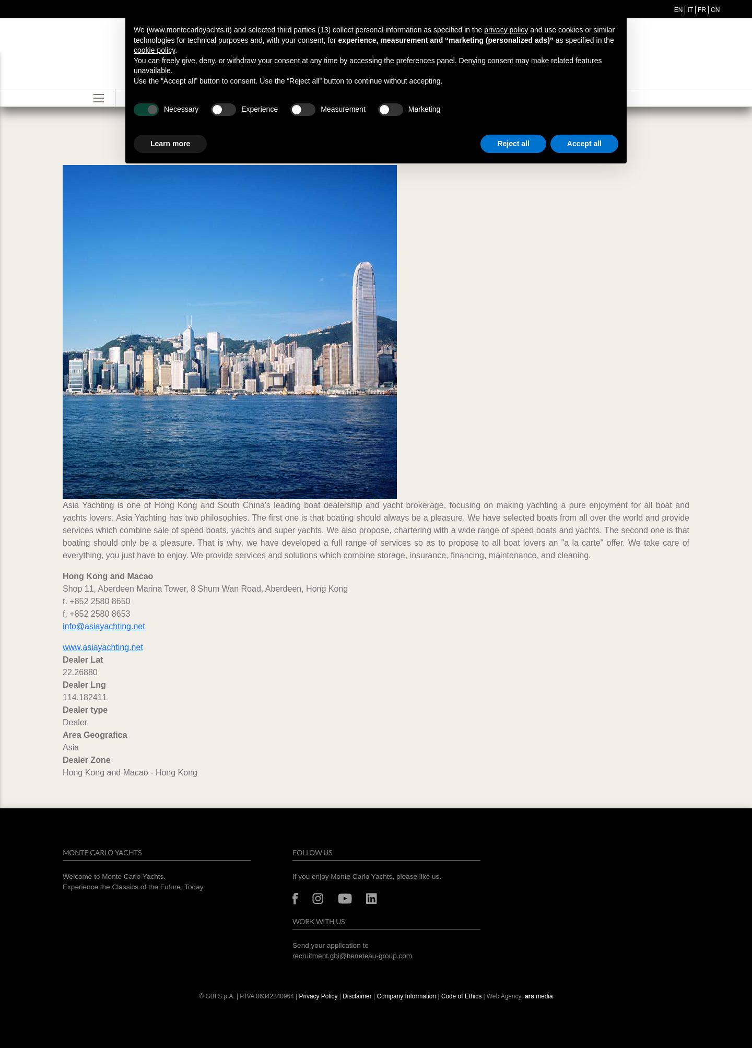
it (690, 10)
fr (702, 10)
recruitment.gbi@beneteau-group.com (352, 956)
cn (715, 10)
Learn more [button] (170, 143)
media (539, 996)
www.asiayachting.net (103, 647)
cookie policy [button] (154, 50)
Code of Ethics (461, 996)
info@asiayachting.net (104, 626)
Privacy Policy (318, 996)
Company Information (406, 996)
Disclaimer (358, 996)
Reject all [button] (513, 143)
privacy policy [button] (506, 30)
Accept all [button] (584, 143)
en (678, 10)
